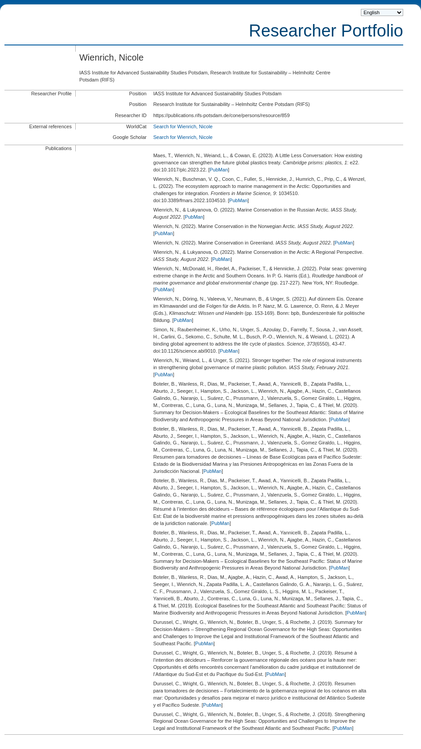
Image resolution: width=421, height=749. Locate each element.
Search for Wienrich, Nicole (183, 126)
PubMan (219, 169)
